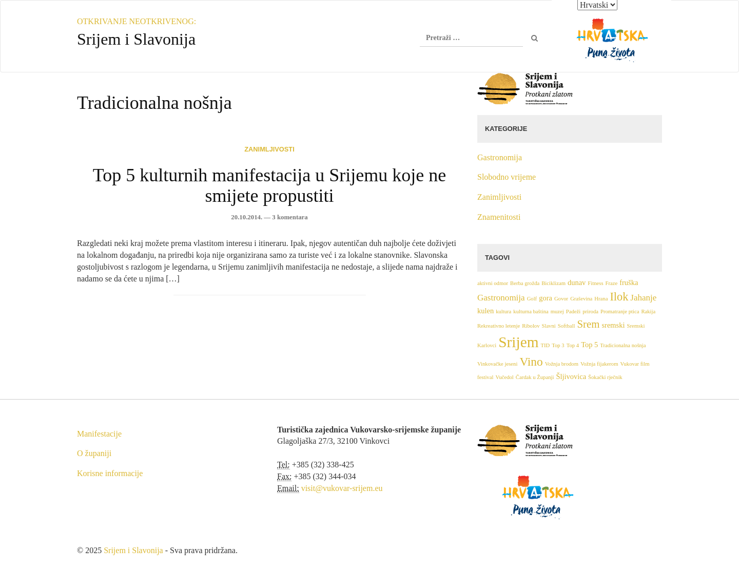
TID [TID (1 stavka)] (545, 345)
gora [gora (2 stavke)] (545, 298)
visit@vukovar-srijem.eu (342, 488)
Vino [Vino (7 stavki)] (530, 361)
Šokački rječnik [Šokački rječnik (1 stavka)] (605, 377)
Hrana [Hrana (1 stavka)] (601, 298)
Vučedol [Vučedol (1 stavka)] (504, 377)
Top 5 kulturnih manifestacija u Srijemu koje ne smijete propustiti (269, 185)
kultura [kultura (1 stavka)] (503, 311)
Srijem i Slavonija (133, 550)
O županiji (94, 453)
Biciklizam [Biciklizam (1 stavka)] (553, 283)
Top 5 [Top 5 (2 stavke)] (589, 345)
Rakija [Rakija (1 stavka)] (648, 311)
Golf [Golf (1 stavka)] (532, 298)
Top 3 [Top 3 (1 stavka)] (558, 345)
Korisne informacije (110, 473)
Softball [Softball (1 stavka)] (566, 326)
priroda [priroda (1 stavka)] (590, 311)
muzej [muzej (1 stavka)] (557, 311)
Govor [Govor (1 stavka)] (561, 298)
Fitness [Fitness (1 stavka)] (595, 283)
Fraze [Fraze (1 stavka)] (612, 283)
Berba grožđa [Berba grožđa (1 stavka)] (524, 283)
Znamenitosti (498, 217)
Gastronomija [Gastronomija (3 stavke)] (501, 298)
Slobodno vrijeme (506, 177)
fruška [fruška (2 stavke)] (628, 282)
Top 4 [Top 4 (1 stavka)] (573, 345)
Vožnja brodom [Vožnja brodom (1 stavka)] (561, 364)
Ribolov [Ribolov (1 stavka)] (530, 326)
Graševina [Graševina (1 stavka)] (581, 298)
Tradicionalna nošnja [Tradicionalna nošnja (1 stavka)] (623, 345)
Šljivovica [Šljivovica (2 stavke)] (571, 376)
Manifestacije (99, 433)
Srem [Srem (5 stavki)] (588, 324)
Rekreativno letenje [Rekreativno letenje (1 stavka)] (498, 326)
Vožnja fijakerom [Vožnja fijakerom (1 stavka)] (599, 364)
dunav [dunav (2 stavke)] (577, 282)
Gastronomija (499, 157)
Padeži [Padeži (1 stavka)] (573, 311)
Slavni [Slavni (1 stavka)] (549, 326)
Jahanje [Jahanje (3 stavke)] (643, 298)
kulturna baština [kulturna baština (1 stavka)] (530, 311)
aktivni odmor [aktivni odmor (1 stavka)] (492, 283)
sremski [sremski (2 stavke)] (613, 325)
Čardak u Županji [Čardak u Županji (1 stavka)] (535, 377)
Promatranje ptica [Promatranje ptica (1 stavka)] (619, 311)
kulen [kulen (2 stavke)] (485, 311)
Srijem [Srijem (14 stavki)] (518, 342)
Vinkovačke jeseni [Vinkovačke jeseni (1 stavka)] (497, 364)
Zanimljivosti (269, 149)
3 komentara (289, 217)
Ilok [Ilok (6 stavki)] (619, 296)
